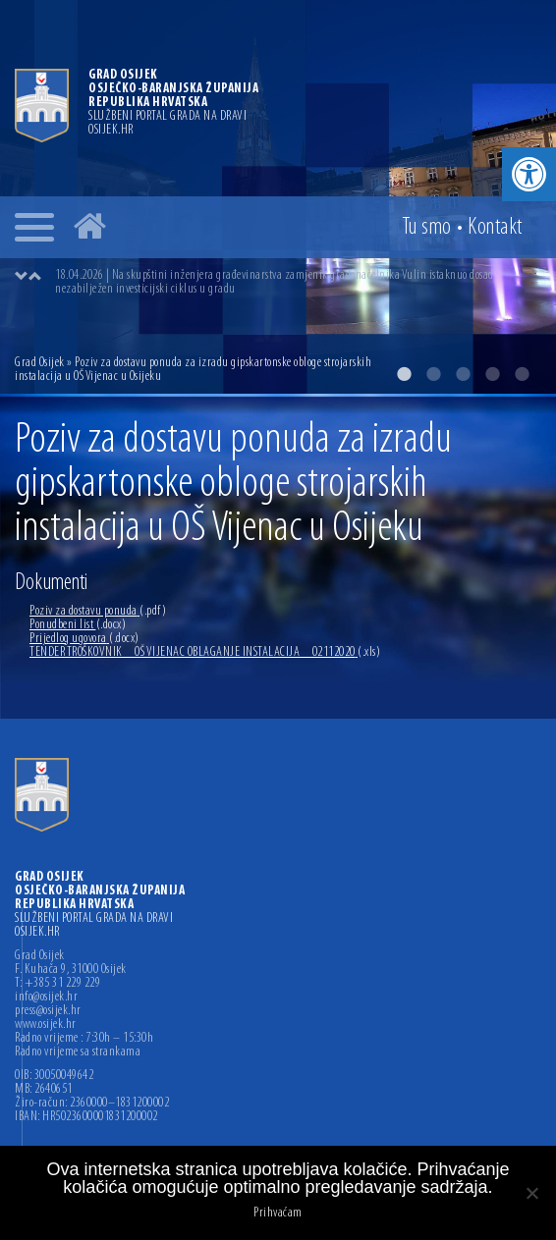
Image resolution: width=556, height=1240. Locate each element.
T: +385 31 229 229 (57, 984)
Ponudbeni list (77, 625)
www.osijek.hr (46, 1025)
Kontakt (495, 228)
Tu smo (427, 228)
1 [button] (404, 374)
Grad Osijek (41, 362)
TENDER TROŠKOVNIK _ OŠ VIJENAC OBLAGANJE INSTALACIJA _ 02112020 (204, 652)
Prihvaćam (278, 1213)
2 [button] (433, 374)
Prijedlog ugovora (84, 638)
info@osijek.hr (46, 997)
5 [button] (521, 374)
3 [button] (463, 374)
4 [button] (492, 374)
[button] (529, 174)
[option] (297, 282)
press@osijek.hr (48, 1011)
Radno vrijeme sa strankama (77, 1052)
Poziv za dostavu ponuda (97, 611)
